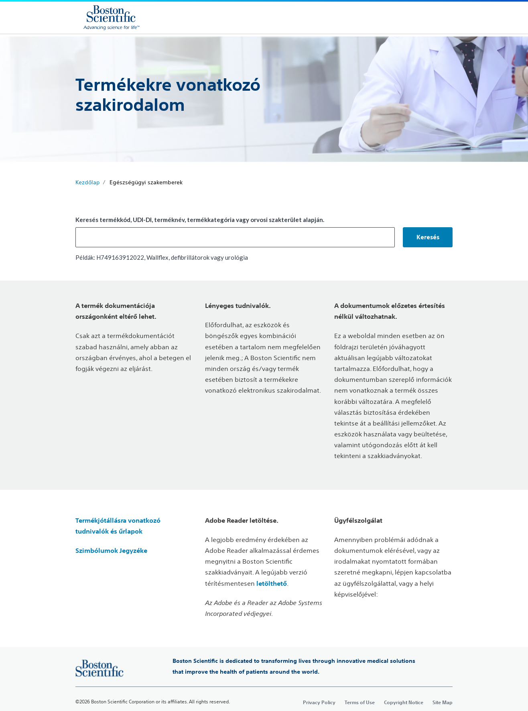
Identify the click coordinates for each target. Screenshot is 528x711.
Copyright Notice (403, 702)
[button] (428, 237)
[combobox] (235, 237)
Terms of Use (360, 702)
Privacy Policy (319, 702)
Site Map (443, 702)
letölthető (271, 583)
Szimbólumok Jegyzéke (111, 550)
